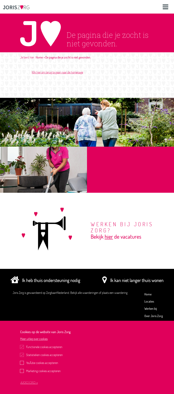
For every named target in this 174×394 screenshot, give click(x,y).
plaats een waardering (114, 293)
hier (109, 236)
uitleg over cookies (34, 339)
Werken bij (150, 309)
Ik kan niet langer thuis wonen (132, 280)
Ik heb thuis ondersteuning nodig (45, 280)
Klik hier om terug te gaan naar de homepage (57, 72)
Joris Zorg (18, 293)
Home (39, 57)
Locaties (149, 301)
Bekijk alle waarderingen (84, 293)
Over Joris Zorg (153, 316)
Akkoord (28, 382)
